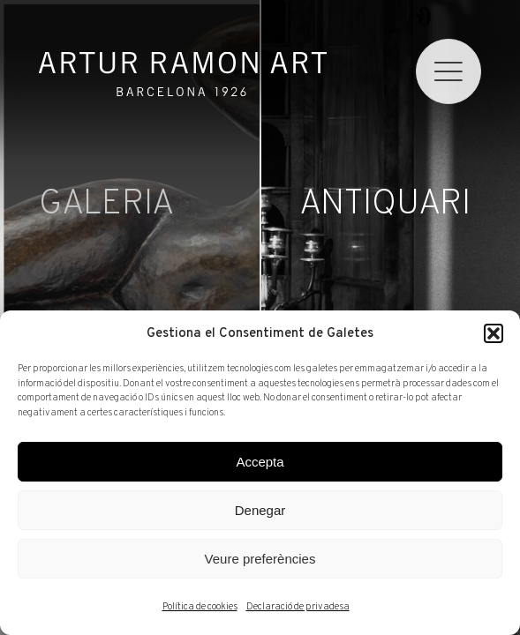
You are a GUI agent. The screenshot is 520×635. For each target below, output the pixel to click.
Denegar (260, 510)
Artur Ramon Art (182, 74)
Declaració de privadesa (298, 607)
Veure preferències (260, 558)
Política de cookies (199, 607)
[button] (493, 333)
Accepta (259, 461)
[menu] (448, 71)
